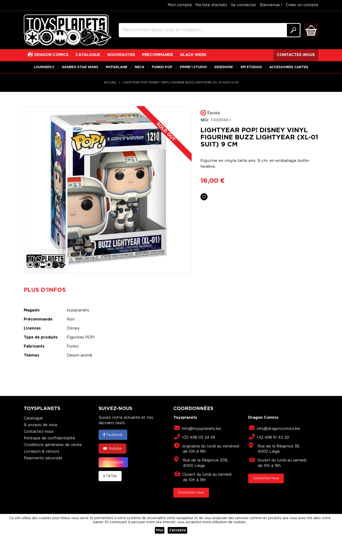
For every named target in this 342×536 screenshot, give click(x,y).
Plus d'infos (45, 290)
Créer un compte (302, 5)
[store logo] (68, 30)
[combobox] (209, 30)
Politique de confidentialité (49, 438)
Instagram (113, 462)
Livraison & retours (41, 451)
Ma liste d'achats (211, 5)
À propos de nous (40, 425)
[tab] (48, 290)
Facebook (113, 434)
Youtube (112, 448)
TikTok (110, 476)
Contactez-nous (38, 431)
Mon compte (180, 5)
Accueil (110, 82)
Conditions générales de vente (53, 445)
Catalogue (33, 418)
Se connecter (243, 5)
